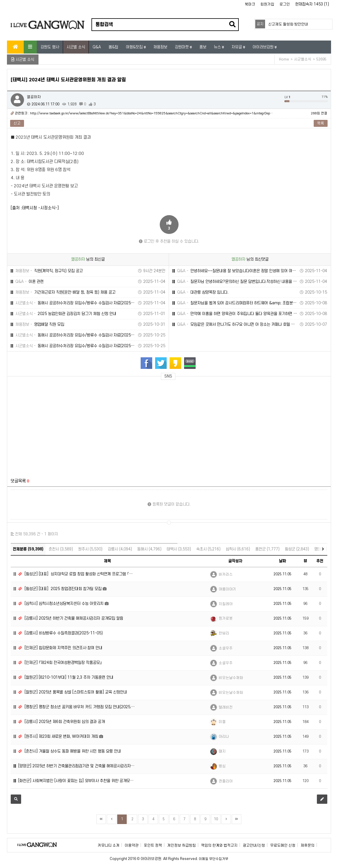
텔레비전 (226, 707)
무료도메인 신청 (282, 845)
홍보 (202, 47)
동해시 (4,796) (149, 549)
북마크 (250, 4)
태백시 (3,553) (179, 549)
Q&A (97, 47)
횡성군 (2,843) (297, 549)
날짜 (282, 561)
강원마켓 (182, 47)
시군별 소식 (76, 47)
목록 (320, 123)
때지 (222, 751)
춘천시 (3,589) (61, 549)
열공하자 (34, 97)
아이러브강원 (264, 47)
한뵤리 (224, 633)
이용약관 (132, 845)
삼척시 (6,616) (238, 549)
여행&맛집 (135, 47)
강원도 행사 (50, 47)
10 (216, 819)
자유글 (237, 47)
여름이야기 (227, 589)
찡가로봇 (226, 618)
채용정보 (160, 47)
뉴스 (218, 47)
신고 (17, 123)
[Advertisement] (63, 425)
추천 (319, 561)
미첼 (222, 722)
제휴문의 (308, 845)
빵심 (222, 766)
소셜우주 (226, 648)
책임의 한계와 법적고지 (219, 845)
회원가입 (267, 4)
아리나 (224, 737)
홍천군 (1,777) (267, 549)
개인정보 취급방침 (181, 845)
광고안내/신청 (254, 845)
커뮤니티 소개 (109, 845)
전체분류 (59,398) (28, 549)
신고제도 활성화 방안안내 (288, 24)
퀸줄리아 (226, 781)
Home (284, 59)
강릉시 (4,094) (120, 549)
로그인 (285, 4)
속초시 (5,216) (208, 549)
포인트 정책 (153, 845)
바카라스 (226, 574)
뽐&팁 (113, 47)
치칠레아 (226, 604)
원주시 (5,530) (90, 549)
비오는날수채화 (231, 678)
